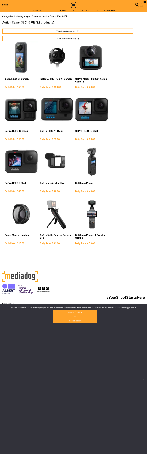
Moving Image (23, 16)
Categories (7, 16)
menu (5, 4)
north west (61, 10)
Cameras (36, 16)
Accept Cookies (75, 312)
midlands (37, 10)
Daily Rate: (14, 87)
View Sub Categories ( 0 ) (67, 31)
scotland (85, 10)
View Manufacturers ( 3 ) (68, 38)
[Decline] (143, 379)
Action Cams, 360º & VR (55, 16)
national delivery (109, 10)
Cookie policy (75, 321)
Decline (75, 316)
